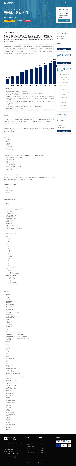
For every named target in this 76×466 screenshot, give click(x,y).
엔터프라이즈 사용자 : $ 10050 (64, 16)
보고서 (46, 2)
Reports (10, 9)
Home (5, 9)
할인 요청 (27, 20)
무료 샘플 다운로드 (9, 20)
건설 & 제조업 (41, 448)
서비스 (61, 2)
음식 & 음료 (41, 450)
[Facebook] (8, 457)
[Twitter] (5, 457)
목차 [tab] (18, 32)
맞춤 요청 (19, 20)
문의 (66, 2)
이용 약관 (29, 450)
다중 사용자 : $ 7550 (63, 13)
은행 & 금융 (41, 452)
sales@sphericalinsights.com (12, 453)
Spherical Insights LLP (40, 463)
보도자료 (51, 2)
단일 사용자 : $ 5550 (63, 12)
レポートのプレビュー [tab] (10, 32)
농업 (39, 446)
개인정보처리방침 (30, 446)
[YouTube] (11, 457)
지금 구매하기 (64, 20)
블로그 (57, 2)
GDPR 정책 (29, 448)
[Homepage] (15, 438)
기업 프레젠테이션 (30, 452)
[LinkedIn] (14, 457)
